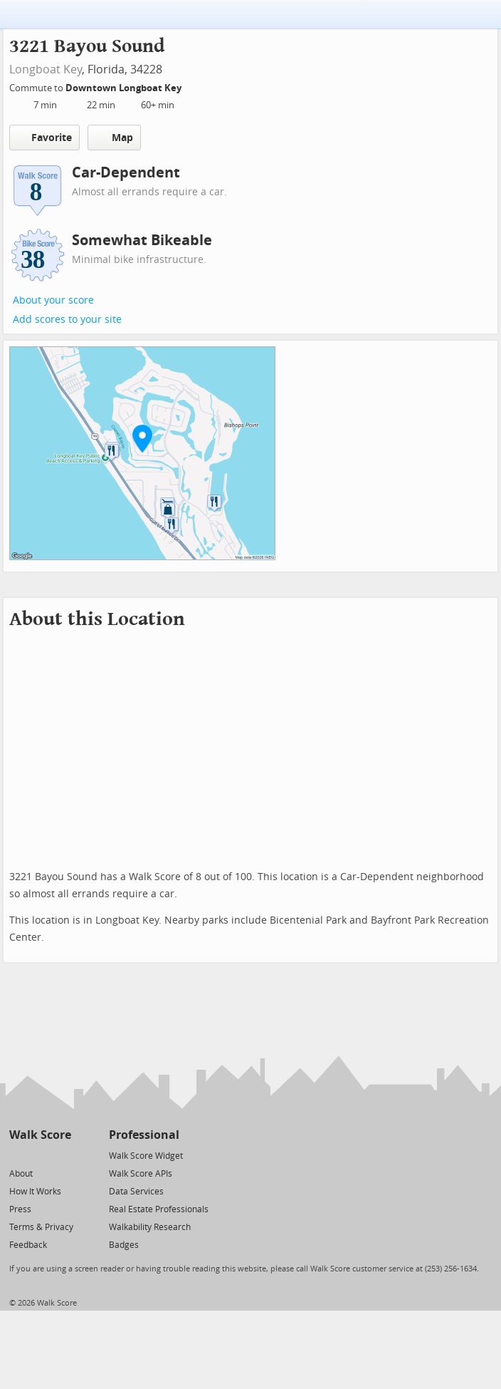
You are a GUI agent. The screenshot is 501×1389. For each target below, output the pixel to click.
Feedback (28, 1245)
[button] (142, 438)
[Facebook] (39, 1155)
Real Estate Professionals (159, 1209)
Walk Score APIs (140, 1174)
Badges (124, 1245)
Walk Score (40, 1135)
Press (20, 1209)
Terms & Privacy (41, 1227)
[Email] (61, 1155)
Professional (144, 1135)
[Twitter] (17, 1155)
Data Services (136, 1192)
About (21, 1174)
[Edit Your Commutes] (191, 86)
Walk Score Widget (146, 1156)
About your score (53, 300)
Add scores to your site (67, 320)
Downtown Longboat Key (124, 88)
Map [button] (114, 137)
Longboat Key (45, 69)
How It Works (35, 1192)
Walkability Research (150, 1227)
